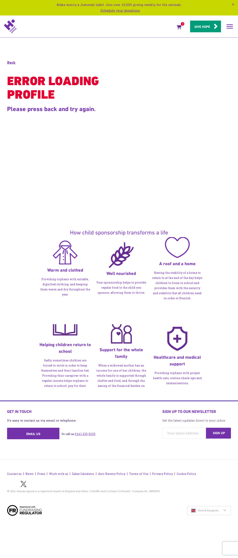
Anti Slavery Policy (111, 474)
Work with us (58, 474)
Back (11, 62)
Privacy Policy (162, 474)
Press (41, 474)
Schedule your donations (120, 10)
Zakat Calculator (83, 474)
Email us (33, 434)
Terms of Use (138, 474)
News (29, 474)
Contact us (14, 474)
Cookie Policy (186, 474)
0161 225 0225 (85, 434)
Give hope (202, 27)
